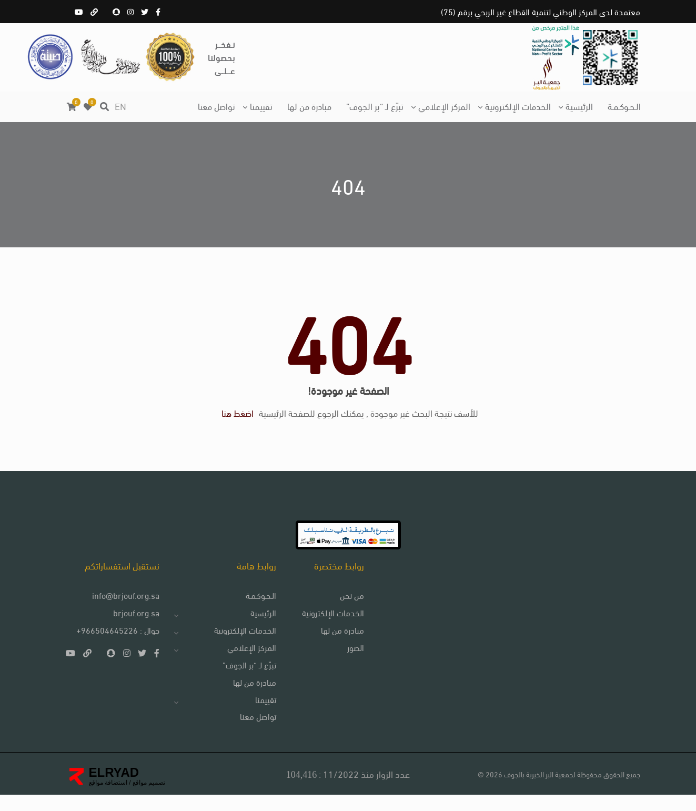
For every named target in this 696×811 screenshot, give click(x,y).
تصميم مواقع (148, 799)
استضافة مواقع (108, 799)
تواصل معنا (216, 105)
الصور (352, 662)
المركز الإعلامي (444, 105)
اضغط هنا (237, 421)
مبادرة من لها (309, 105)
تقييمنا (261, 105)
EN (120, 105)
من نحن (349, 610)
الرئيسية (579, 105)
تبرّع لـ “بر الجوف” (375, 105)
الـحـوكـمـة (624, 105)
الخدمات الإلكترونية (518, 105)
